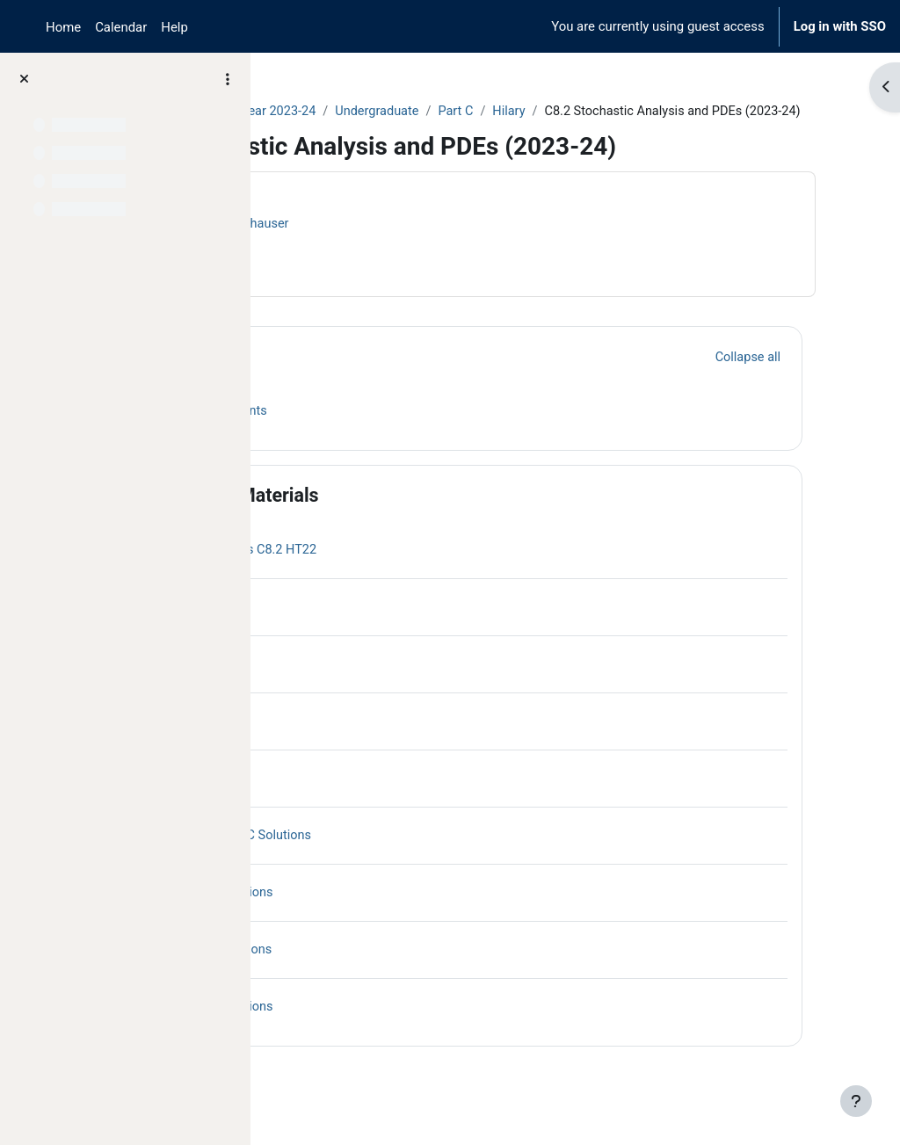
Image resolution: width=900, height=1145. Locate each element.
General (377, 377)
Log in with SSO (840, 26)
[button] (315, 378)
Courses (309, 112)
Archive (374, 112)
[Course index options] (227, 79)
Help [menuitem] (174, 27)
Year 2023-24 (453, 112)
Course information (351, 278)
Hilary (689, 112)
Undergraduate (555, 112)
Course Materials (417, 516)
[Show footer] (856, 1101)
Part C (635, 112)
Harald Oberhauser (410, 244)
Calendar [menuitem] (121, 27)
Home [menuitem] (63, 27)
